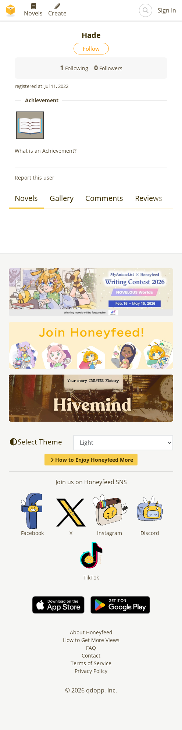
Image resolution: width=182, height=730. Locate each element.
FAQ (91, 647)
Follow (91, 48)
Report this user (34, 177)
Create (57, 10)
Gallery (62, 198)
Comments (104, 198)
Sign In (167, 10)
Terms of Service (91, 663)
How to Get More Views (91, 640)
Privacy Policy (91, 670)
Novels (33, 10)
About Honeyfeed (91, 632)
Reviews (149, 198)
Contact (91, 655)
